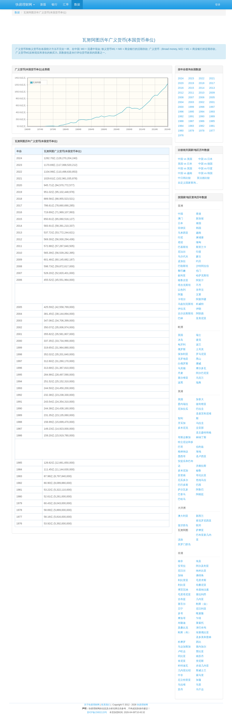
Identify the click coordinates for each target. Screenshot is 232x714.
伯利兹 (200, 446)
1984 (181, 125)
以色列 (182, 289)
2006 (201, 97)
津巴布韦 (201, 627)
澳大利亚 (183, 515)
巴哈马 (182, 499)
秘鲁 (198, 470)
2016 (181, 87)
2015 (191, 87)
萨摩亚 (200, 530)
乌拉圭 (200, 423)
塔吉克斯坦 (184, 284)
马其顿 (182, 368)
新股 (43, 4)
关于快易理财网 (91, 704)
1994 (201, 111)
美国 (180, 399)
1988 (181, 121)
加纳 (180, 575)
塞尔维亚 (183, 377)
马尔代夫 (183, 256)
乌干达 (200, 689)
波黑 (180, 382)
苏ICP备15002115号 (97, 712)
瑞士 (198, 335)
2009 (212, 92)
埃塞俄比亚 (202, 632)
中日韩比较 (184, 177)
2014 (201, 87)
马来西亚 (183, 232)
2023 (191, 78)
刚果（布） (184, 632)
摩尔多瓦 (201, 368)
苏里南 (182, 475)
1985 (212, 121)
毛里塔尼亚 (184, 594)
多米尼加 (183, 470)
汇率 (66, 4)
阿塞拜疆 (201, 299)
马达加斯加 (184, 646)
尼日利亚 (201, 608)
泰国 (198, 223)
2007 (191, 97)
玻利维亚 (201, 404)
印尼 (180, 237)
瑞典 (198, 382)
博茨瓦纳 (183, 589)
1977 (212, 130)
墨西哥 (182, 456)
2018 (201, 83)
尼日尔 (182, 570)
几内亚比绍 (184, 670)
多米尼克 (183, 427)
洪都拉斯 (201, 465)
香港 (198, 213)
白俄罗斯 (183, 363)
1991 (191, 116)
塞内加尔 (201, 646)
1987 (191, 121)
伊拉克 (182, 308)
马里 (198, 684)
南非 (180, 561)
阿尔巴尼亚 (202, 373)
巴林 (180, 318)
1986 (201, 121)
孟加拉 (182, 261)
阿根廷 (200, 494)
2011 (191, 92)
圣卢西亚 (201, 456)
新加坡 (200, 218)
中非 (180, 675)
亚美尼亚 (201, 318)
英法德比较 (203, 177)
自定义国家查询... (188, 182)
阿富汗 (200, 280)
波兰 (198, 344)
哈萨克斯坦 (202, 275)
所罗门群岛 (184, 544)
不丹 (198, 284)
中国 (180, 213)
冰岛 (180, 339)
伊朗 (198, 308)
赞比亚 (200, 651)
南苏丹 (200, 656)
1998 (201, 106)
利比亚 (182, 584)
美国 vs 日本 (185, 163)
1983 (191, 125)
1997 (212, 106)
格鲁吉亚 (183, 280)
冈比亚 (182, 656)
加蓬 (198, 679)
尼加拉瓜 (183, 408)
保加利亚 (183, 354)
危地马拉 (201, 480)
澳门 (180, 218)
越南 (198, 232)
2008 (181, 97)
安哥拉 (182, 565)
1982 (201, 125)
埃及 (198, 561)
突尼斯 (200, 660)
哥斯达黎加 (184, 437)
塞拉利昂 (201, 594)
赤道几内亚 (202, 665)
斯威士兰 (201, 670)
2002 (201, 102)
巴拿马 (182, 494)
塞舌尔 (182, 603)
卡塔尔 (182, 299)
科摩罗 (182, 641)
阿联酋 (200, 313)
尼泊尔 (182, 251)
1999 (191, 106)
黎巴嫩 (182, 270)
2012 (181, 92)
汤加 (180, 539)
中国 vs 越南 (185, 173)
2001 (212, 102)
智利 (180, 418)
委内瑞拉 (183, 404)
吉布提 (182, 599)
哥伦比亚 (201, 475)
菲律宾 (182, 227)
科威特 (200, 303)
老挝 (180, 242)
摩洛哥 (182, 618)
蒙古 (198, 256)
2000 (181, 106)
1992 (181, 116)
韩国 (198, 227)
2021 (212, 78)
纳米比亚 (201, 570)
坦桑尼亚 (201, 584)
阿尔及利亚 (202, 565)
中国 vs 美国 (185, 158)
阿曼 (180, 294)
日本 (180, 223)
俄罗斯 (182, 349)
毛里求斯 (201, 580)
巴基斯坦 (183, 246)
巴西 (198, 484)
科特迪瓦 (183, 665)
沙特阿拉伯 (202, 265)
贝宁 (180, 608)
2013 (212, 87)
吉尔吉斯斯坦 (185, 313)
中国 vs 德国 (205, 163)
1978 (201, 130)
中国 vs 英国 (185, 168)
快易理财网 (25, 4)
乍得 (198, 618)
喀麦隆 (200, 613)
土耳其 (200, 349)
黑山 (198, 358)
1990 (201, 116)
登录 (217, 4)
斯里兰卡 (201, 246)
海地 (198, 451)
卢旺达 (182, 651)
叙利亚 (182, 275)
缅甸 (198, 242)
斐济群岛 (183, 525)
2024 (181, 78)
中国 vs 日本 (205, 158)
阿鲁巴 (200, 489)
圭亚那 (200, 427)
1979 (191, 130)
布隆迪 (182, 622)
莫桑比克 (183, 627)
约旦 (198, 261)
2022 (201, 78)
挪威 (198, 363)
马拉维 (182, 684)
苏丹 (180, 689)
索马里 (200, 675)
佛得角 (200, 575)
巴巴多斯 (183, 484)
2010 (201, 92)
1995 (191, 111)
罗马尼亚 (201, 354)
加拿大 (200, 399)
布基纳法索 (202, 589)
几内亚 (200, 599)
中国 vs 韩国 (205, 173)
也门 (198, 270)
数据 (77, 4)
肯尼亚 (182, 660)
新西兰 (200, 515)
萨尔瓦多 (183, 489)
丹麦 (180, 373)
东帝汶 (200, 289)
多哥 (180, 613)
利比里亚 (183, 580)
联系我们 (105, 704)
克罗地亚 (183, 358)
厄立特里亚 (184, 679)
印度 (198, 251)
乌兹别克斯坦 (185, 303)
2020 (181, 83)
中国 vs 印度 (205, 168)
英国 (180, 335)
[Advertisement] (118, 25)
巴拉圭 (200, 408)
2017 (212, 83)
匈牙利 (182, 344)
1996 (181, 111)
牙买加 (182, 423)
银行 (54, 4)
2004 (181, 102)
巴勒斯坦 (183, 265)
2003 (191, 102)
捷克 (198, 339)
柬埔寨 (200, 237)
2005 (212, 97)
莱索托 (200, 622)
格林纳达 (183, 451)
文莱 (198, 294)
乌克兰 (200, 377)
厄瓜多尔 (183, 480)
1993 (212, 111)
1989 (212, 116)
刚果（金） (202, 603)
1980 (181, 130)
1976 (181, 135)
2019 (191, 83)
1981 (212, 125)
